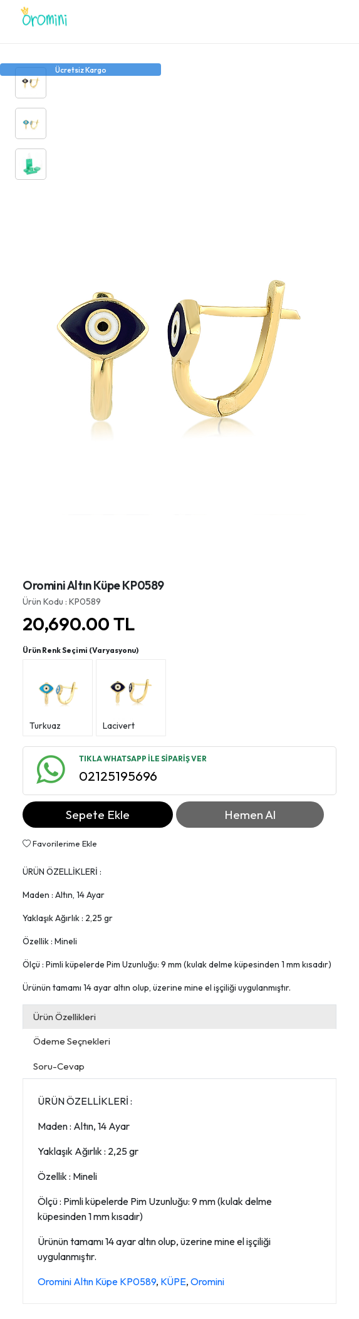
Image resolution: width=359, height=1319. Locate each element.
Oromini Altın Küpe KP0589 (97, 1281)
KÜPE (173, 1281)
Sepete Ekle (98, 814)
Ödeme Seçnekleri (71, 1041)
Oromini (207, 1281)
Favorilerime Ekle (60, 843)
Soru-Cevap (59, 1066)
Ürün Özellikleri (64, 1017)
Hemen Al (250, 814)
